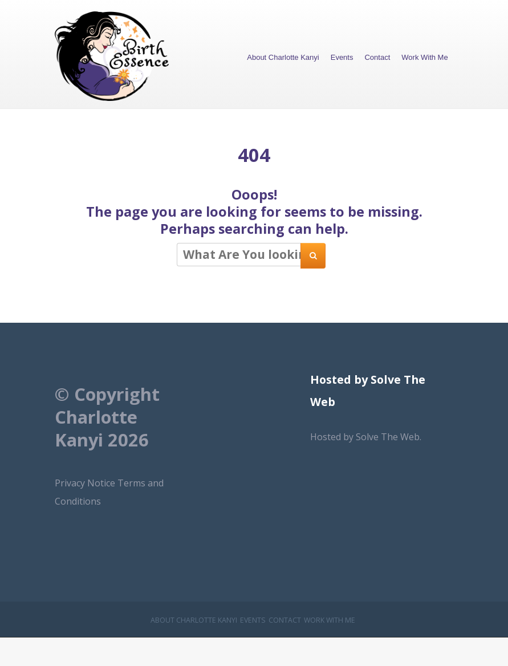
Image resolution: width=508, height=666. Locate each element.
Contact (377, 57)
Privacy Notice (86, 483)
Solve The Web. (388, 437)
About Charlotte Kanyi (283, 57)
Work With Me (424, 57)
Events (342, 57)
